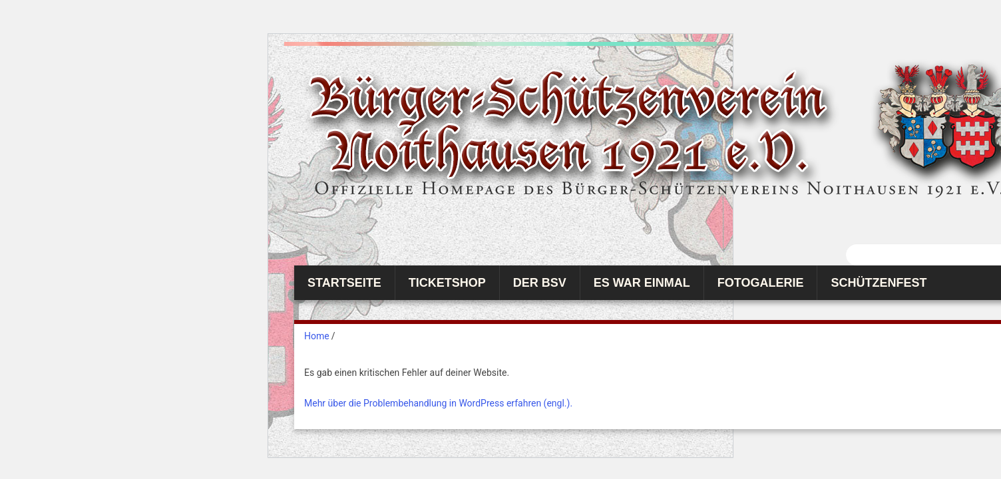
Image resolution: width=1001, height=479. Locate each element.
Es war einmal (642, 282)
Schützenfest (878, 282)
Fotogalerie (760, 282)
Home (316, 336)
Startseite (344, 282)
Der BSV (539, 282)
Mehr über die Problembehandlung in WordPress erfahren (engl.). (438, 403)
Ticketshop (447, 282)
